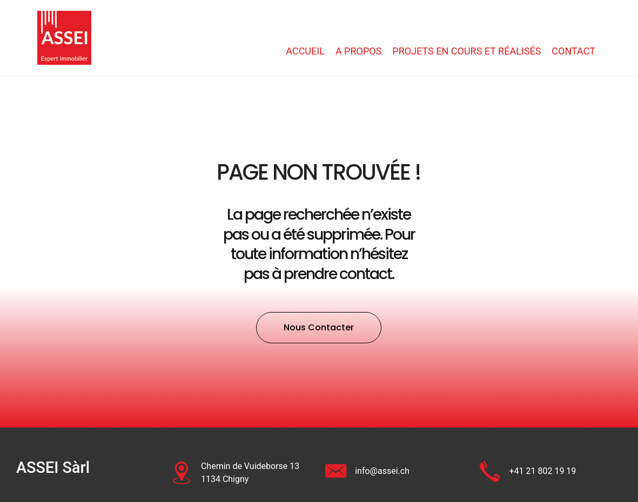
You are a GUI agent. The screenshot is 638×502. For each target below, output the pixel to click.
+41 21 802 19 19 (542, 471)
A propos (358, 51)
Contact (573, 51)
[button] (318, 327)
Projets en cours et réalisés (466, 51)
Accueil (305, 51)
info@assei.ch (382, 471)
